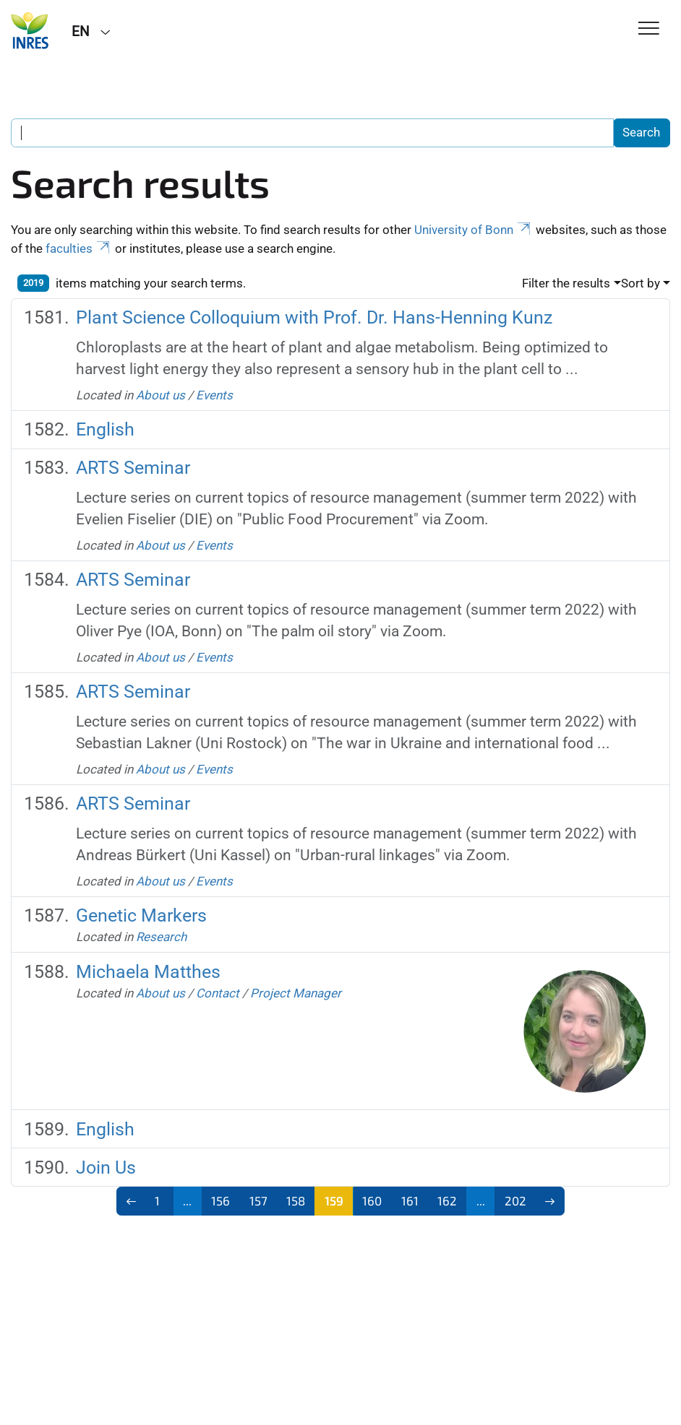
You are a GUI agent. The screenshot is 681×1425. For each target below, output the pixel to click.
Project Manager (295, 993)
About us (160, 395)
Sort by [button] (640, 283)
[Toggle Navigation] (648, 29)
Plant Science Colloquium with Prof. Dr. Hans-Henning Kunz (314, 317)
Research (161, 937)
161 (410, 1200)
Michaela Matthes (148, 971)
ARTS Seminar (133, 467)
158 (295, 1200)
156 (220, 1200)
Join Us (106, 1167)
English (105, 429)
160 (372, 1200)
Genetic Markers (141, 915)
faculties (79, 248)
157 (258, 1200)
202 (515, 1200)
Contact (217, 993)
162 (447, 1200)
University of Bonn (473, 229)
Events (214, 395)
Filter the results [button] (566, 283)
